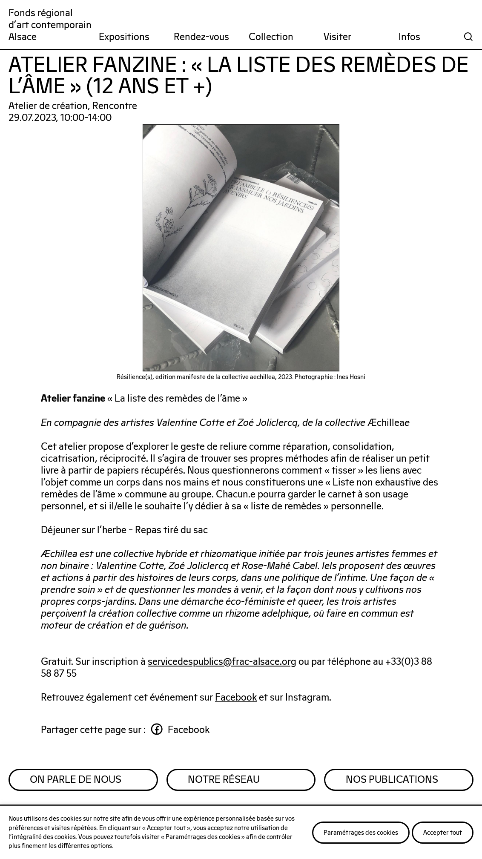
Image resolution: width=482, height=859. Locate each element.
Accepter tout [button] (442, 832)
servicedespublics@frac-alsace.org (222, 662)
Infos (409, 37)
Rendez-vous (201, 37)
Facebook (236, 698)
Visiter (337, 37)
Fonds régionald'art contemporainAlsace (50, 25)
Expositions (124, 37)
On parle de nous (76, 780)
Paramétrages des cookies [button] (361, 832)
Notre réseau (224, 780)
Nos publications (392, 780)
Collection (271, 37)
